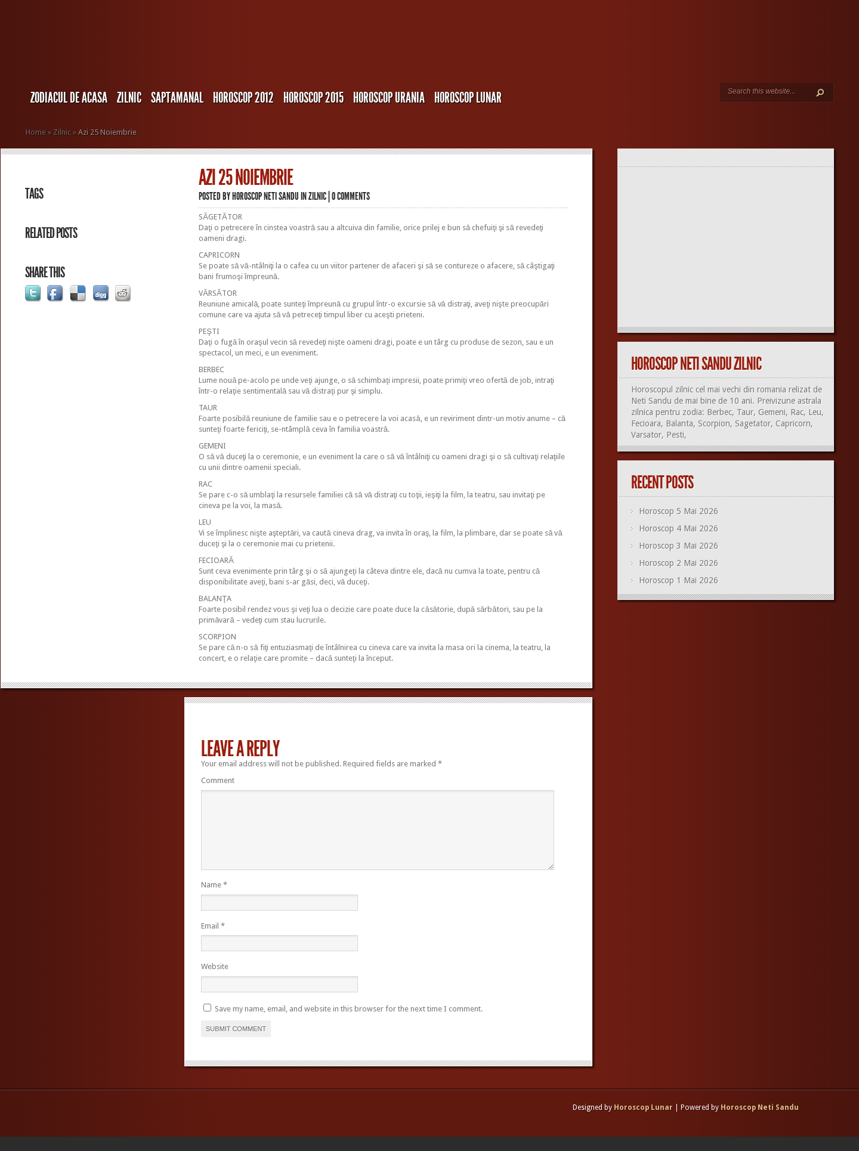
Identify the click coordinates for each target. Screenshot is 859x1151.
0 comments (351, 196)
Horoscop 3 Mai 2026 (678, 545)
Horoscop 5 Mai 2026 (678, 511)
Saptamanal (177, 97)
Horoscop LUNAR (468, 97)
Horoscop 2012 (243, 97)
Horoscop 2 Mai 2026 (678, 563)
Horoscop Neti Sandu (265, 196)
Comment (217, 780)
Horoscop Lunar (643, 1122)
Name (214, 899)
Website (214, 980)
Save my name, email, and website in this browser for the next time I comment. (349, 1023)
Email (213, 940)
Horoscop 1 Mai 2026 (678, 580)
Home (36, 132)
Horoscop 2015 (313, 97)
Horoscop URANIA (389, 97)
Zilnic (129, 97)
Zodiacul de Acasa (68, 97)
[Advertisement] (730, 247)
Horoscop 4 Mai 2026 (678, 528)
